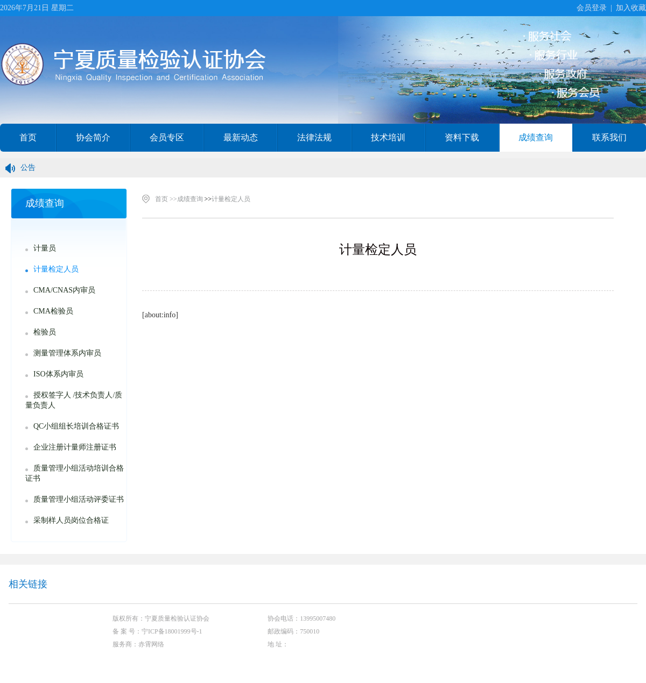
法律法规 (314, 137)
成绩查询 (535, 137)
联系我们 (609, 137)
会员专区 (167, 137)
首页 (28, 137)
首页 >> (166, 199)
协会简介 (93, 137)
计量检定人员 (231, 199)
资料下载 (462, 137)
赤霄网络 (151, 644)
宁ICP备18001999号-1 (172, 631)
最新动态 (240, 137)
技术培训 (388, 137)
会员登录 (592, 8)
